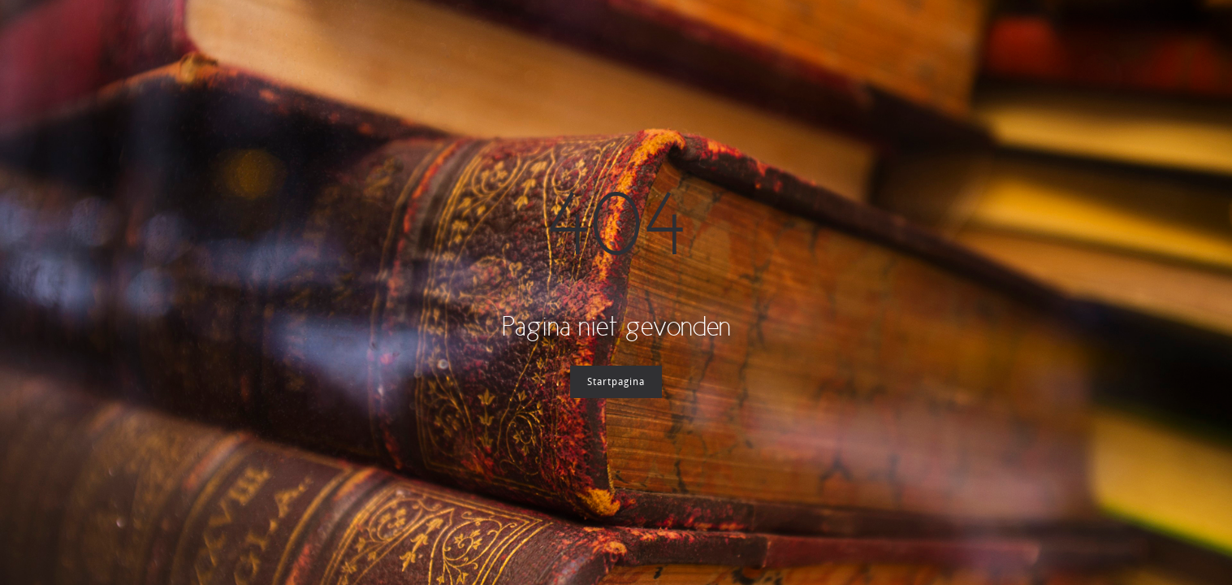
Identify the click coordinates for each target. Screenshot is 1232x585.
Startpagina (616, 382)
